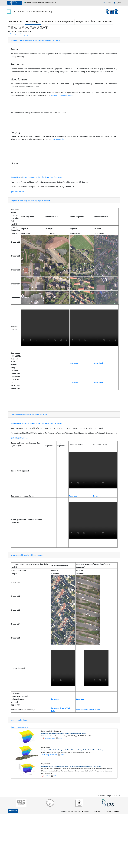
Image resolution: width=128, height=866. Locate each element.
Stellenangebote (64, 21)
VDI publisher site (51, 755)
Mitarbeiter (15, 21)
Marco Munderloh (29, 177)
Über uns (96, 21)
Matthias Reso (43, 177)
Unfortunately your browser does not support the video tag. (33, 328)
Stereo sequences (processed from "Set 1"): (29, 414)
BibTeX (21, 191)
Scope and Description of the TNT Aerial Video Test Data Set (35, 40)
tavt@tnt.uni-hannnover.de (61, 95)
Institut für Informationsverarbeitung (32, 11)
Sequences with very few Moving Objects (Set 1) (30, 200)
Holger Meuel (16, 177)
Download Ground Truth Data (88, 709)
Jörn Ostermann (56, 177)
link (16, 191)
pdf (12, 191)
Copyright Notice (57, 139)
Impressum (96, 811)
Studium (46, 21)
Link (43, 755)
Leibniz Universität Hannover (78, 811)
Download (74, 363)
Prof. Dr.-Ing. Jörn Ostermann (17, 34)
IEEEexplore (51, 738)
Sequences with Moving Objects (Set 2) (27, 555)
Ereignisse (81, 21)
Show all (26, 35)
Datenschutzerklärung (111, 811)
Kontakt (107, 21)
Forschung (32, 21)
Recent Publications (19, 720)
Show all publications (19, 727)
